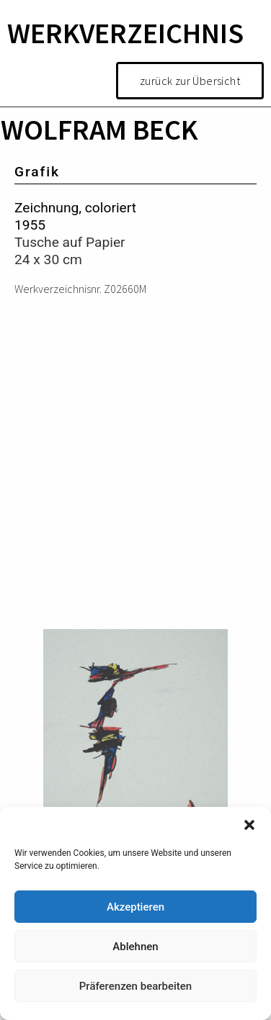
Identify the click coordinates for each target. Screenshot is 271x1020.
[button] (249, 825)
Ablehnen (135, 946)
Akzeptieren (135, 907)
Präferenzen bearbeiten (135, 986)
